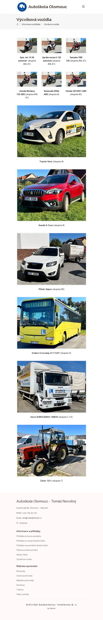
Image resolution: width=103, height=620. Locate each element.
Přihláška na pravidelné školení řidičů (32, 545)
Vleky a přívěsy (22, 594)
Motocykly (20, 571)
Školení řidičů (22, 555)
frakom (53, 608)
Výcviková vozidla (24, 559)
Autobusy (20, 585)
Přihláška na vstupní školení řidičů (30, 541)
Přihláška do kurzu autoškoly (28, 536)
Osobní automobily (24, 576)
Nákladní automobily (25, 580)
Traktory (20, 590)
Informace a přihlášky (31, 24)
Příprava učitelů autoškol (27, 550)
